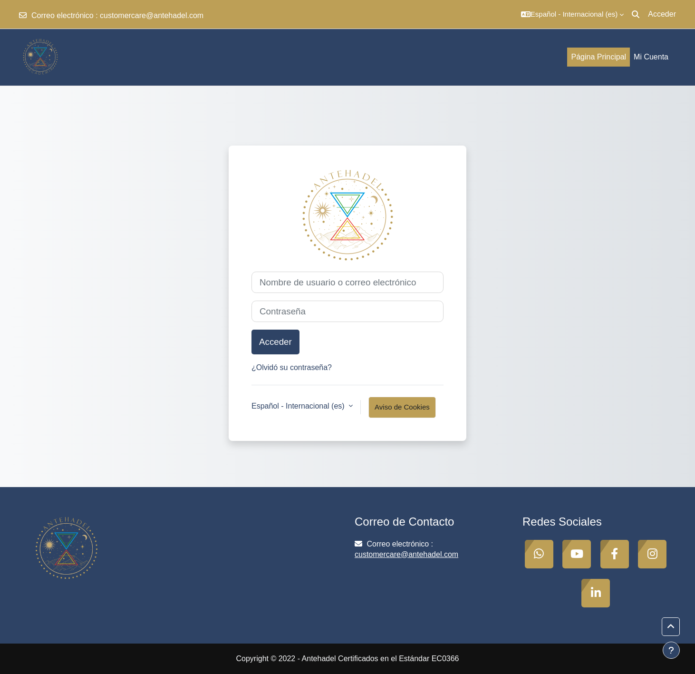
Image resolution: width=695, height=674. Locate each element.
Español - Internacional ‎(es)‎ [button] (299, 406)
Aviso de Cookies (402, 407)
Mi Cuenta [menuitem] (651, 57)
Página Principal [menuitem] (598, 57)
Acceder (662, 14)
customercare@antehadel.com (151, 15)
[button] (572, 14)
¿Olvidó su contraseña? (291, 367)
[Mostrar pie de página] (671, 650)
